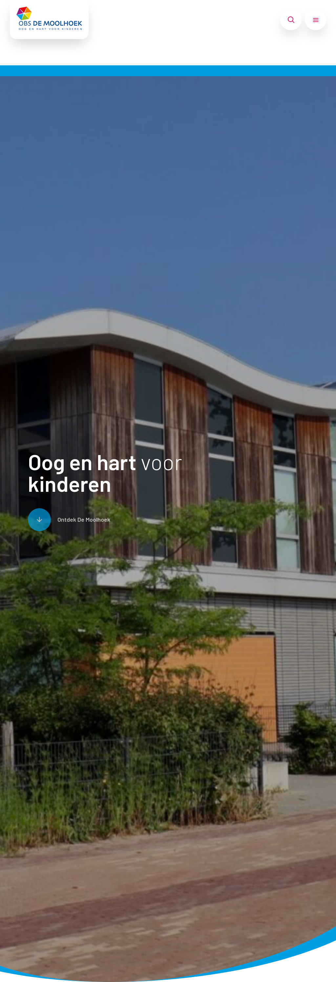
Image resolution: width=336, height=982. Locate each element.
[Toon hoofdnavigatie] (315, 19)
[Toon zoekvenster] (291, 19)
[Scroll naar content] (69, 519)
